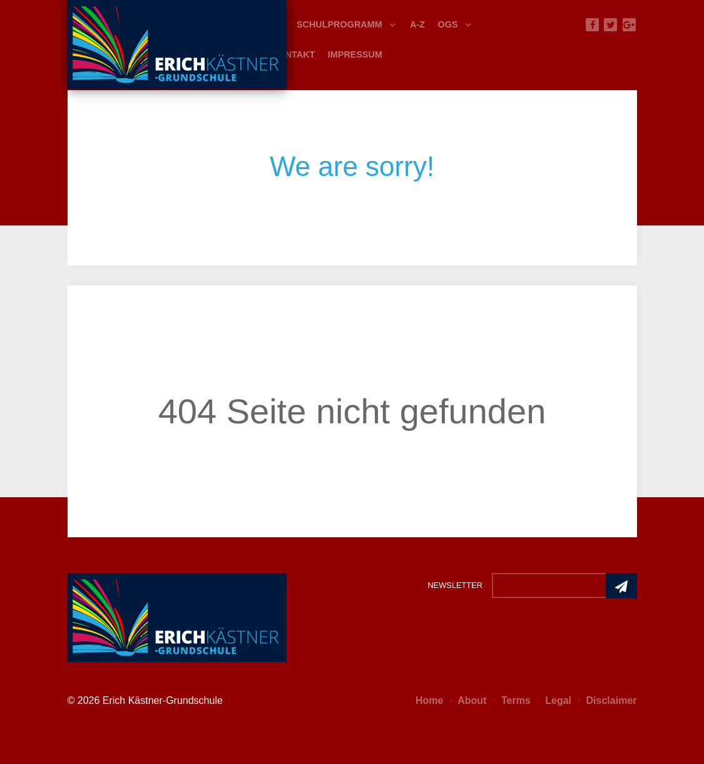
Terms (512, 700)
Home (429, 700)
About (469, 700)
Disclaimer (607, 700)
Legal (554, 700)
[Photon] (177, 615)
